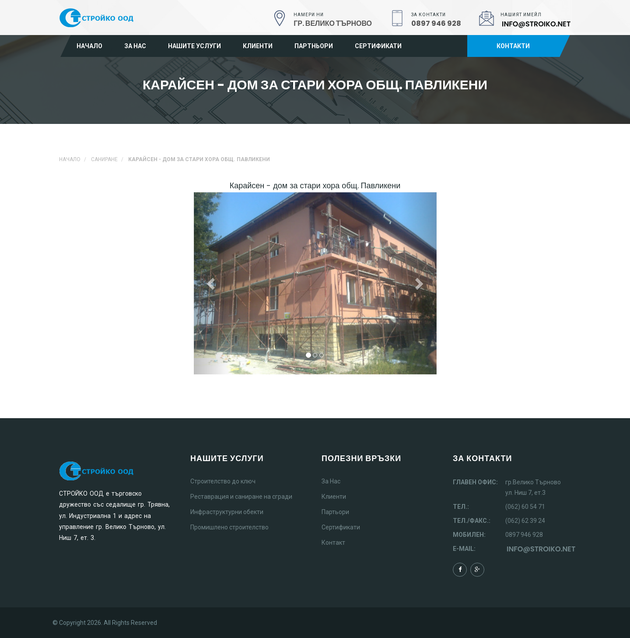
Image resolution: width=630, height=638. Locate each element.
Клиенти (258, 45)
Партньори (313, 45)
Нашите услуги (194, 45)
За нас (135, 45)
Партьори (335, 511)
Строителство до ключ (223, 481)
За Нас (331, 481)
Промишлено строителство (229, 527)
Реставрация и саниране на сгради (241, 496)
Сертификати (378, 45)
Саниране (104, 159)
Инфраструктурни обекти (226, 511)
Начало (89, 45)
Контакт (333, 542)
